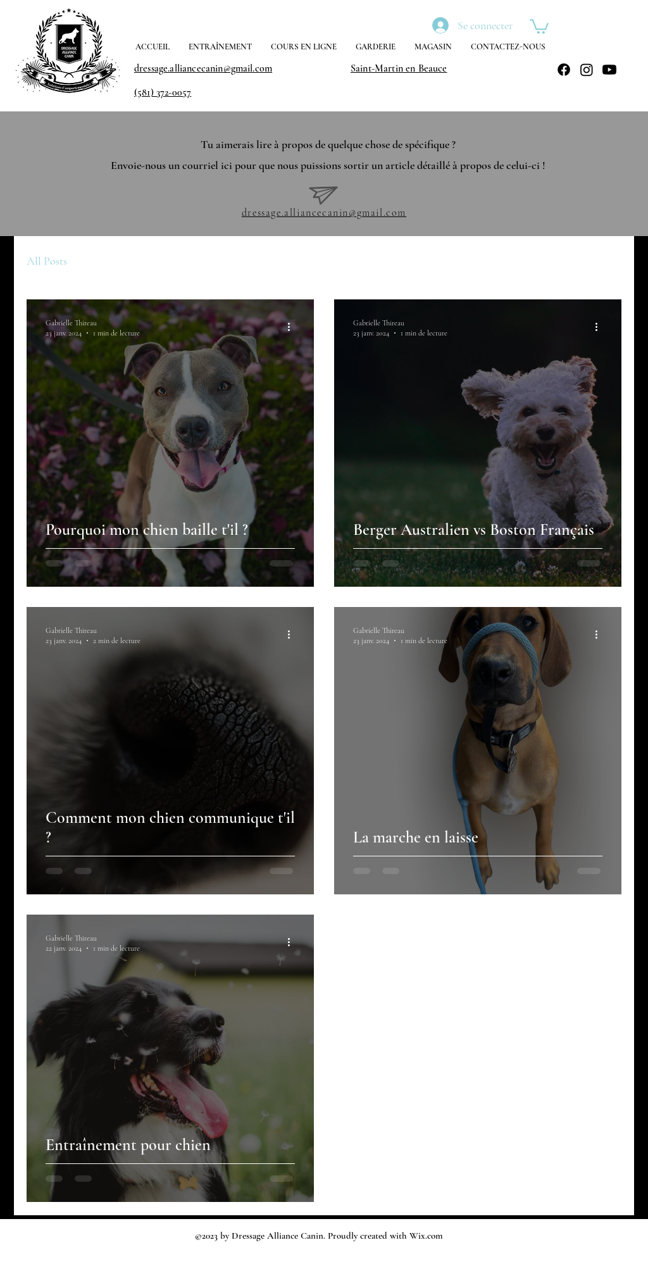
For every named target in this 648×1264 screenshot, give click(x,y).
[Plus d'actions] (293, 327)
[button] (539, 26)
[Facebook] (564, 69)
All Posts (47, 261)
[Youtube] (609, 69)
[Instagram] (586, 69)
